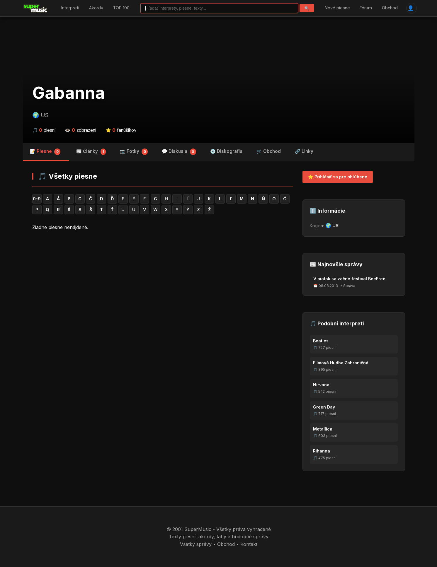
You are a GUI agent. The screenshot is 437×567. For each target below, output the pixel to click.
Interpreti (70, 8)
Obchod (390, 8)
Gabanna (68, 93)
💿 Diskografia (226, 151)
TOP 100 (121, 8)
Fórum (366, 8)
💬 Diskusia (179, 151)
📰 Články (91, 151)
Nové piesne (337, 8)
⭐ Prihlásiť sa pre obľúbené (337, 176)
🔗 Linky (304, 151)
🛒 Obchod (268, 151)
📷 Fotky (134, 151)
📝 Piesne (45, 151)
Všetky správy (196, 544)
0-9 (37, 198)
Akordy (96, 8)
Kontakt (248, 544)
